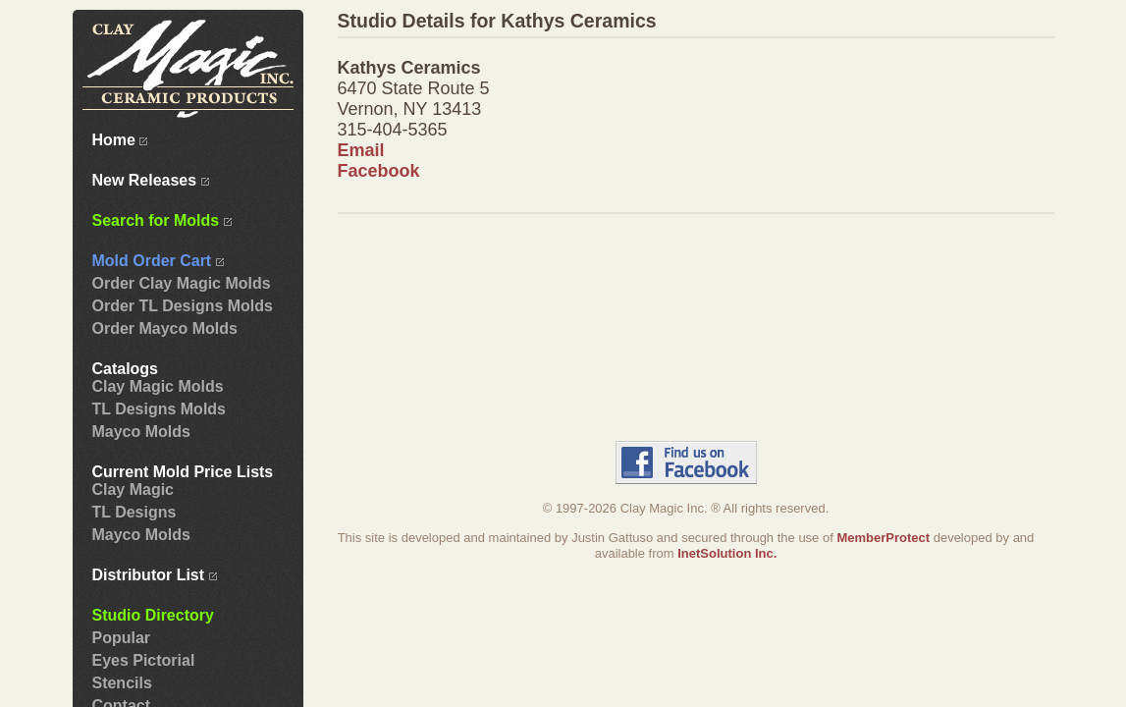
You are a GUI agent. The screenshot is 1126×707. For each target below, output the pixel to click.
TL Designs (134, 512)
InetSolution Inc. (727, 553)
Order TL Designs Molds (182, 306)
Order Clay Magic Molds (181, 283)
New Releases (150, 180)
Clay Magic (133, 489)
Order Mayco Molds (165, 328)
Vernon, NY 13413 (410, 109)
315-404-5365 (393, 129)
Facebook (379, 171)
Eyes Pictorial (143, 660)
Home (120, 140)
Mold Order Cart (158, 260)
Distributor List (154, 575)
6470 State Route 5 (414, 88)
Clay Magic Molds (158, 386)
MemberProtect (883, 537)
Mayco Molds (141, 431)
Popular (121, 637)
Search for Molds (162, 220)
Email (361, 150)
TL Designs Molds (159, 409)
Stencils (122, 683)
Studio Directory (153, 615)
